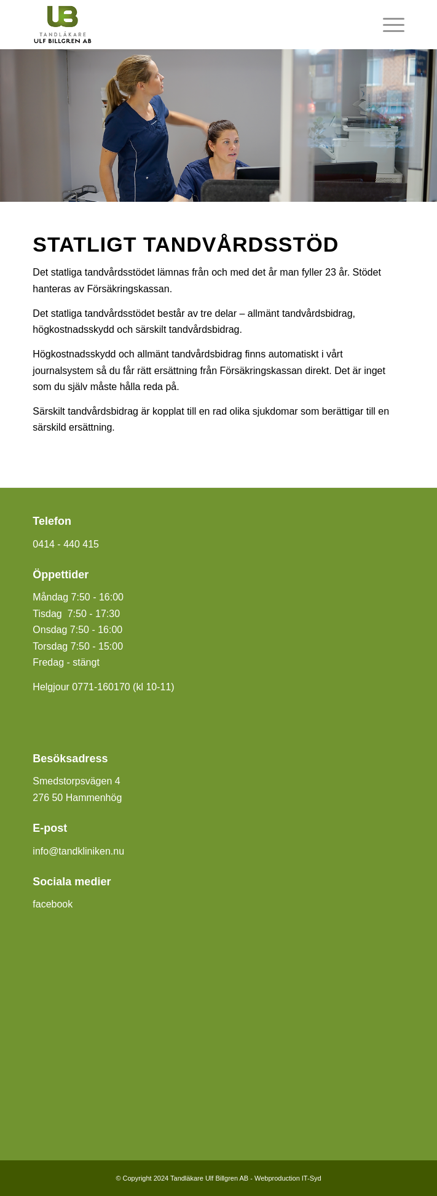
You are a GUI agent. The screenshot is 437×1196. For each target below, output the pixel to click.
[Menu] (387, 24)
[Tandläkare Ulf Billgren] (181, 24)
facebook (53, 904)
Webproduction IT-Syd (287, 1178)
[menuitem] (387, 24)
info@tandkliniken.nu (78, 851)
